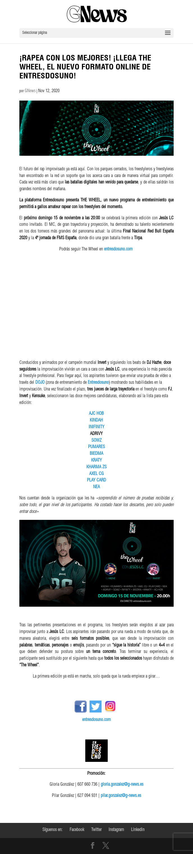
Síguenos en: (52, 830)
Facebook (77, 830)
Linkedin (137, 830)
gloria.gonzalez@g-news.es (122, 785)
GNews (30, 91)
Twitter (96, 830)
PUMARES (96, 447)
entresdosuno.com (118, 249)
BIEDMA (96, 454)
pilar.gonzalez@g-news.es (121, 796)
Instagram (116, 830)
